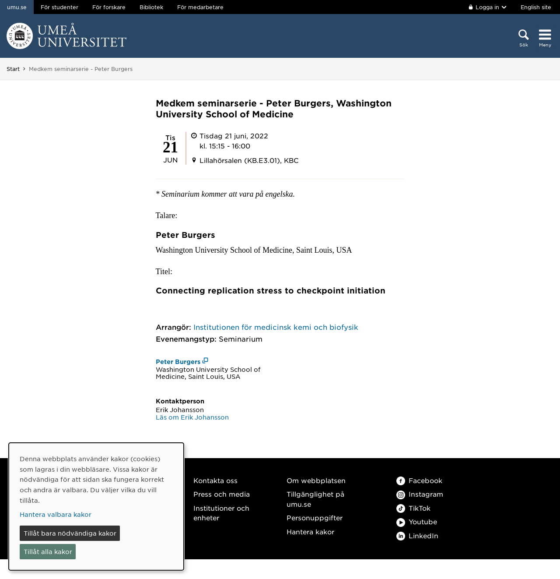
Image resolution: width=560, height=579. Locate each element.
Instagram (419, 494)
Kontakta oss (215, 480)
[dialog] (96, 506)
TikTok (413, 508)
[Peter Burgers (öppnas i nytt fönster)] (182, 361)
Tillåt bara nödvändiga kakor (70, 533)
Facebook (419, 480)
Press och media (221, 494)
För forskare (109, 7)
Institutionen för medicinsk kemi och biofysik (275, 326)
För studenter (59, 7)
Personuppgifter (315, 517)
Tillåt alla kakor (48, 551)
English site (536, 7)
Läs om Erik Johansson (192, 417)
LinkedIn (417, 535)
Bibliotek (151, 7)
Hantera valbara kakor (55, 514)
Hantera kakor (310, 531)
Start (13, 68)
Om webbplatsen (316, 480)
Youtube (416, 521)
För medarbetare (200, 7)
